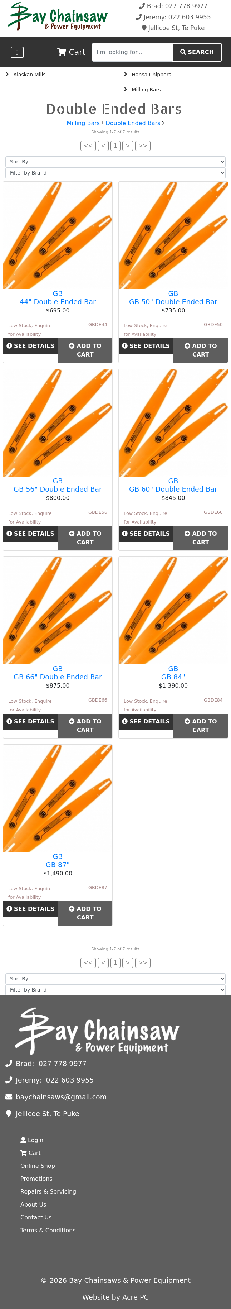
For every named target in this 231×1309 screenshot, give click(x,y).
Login (31, 1140)
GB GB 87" (58, 860)
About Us (33, 1204)
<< (88, 146)
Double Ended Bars (132, 123)
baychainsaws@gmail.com (56, 1097)
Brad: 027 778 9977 (173, 6)
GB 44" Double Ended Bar (58, 298)
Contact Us (35, 1217)
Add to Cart (85, 350)
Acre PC (135, 1297)
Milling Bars (146, 89)
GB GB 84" (173, 673)
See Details (30, 346)
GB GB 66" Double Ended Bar (58, 673)
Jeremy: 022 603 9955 (173, 17)
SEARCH (197, 52)
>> (142, 146)
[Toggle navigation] (17, 52)
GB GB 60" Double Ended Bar (173, 485)
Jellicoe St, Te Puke (173, 28)
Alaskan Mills (30, 74)
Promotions (36, 1178)
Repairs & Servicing (48, 1191)
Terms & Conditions (47, 1230)
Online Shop (37, 1165)
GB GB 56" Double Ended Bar (58, 485)
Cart (30, 1153)
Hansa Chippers (151, 74)
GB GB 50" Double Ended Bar (173, 298)
